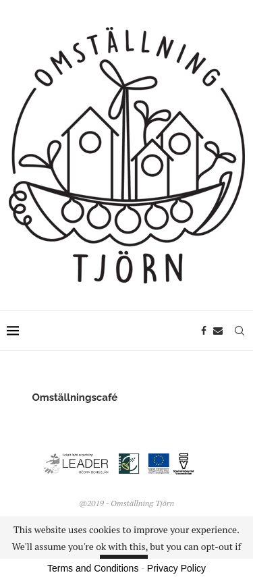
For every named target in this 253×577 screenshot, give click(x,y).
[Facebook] (203, 330)
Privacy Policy (176, 568)
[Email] (218, 330)
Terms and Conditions (92, 568)
